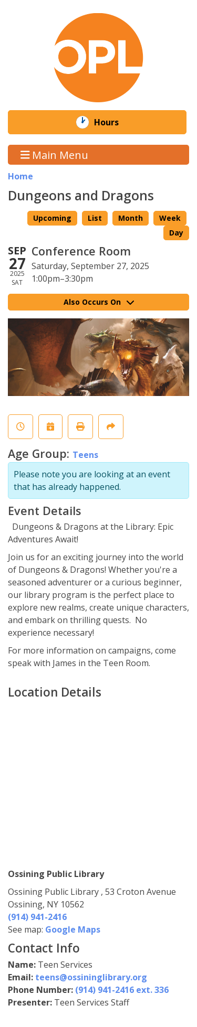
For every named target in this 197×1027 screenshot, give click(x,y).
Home (20, 176)
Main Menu (54, 154)
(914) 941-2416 (37, 917)
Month (130, 218)
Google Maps (72, 929)
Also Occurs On (99, 302)
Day (176, 233)
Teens (85, 455)
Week (170, 218)
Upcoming (52, 218)
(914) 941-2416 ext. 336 (122, 990)
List (95, 218)
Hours (113, 122)
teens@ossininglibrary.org (91, 977)
